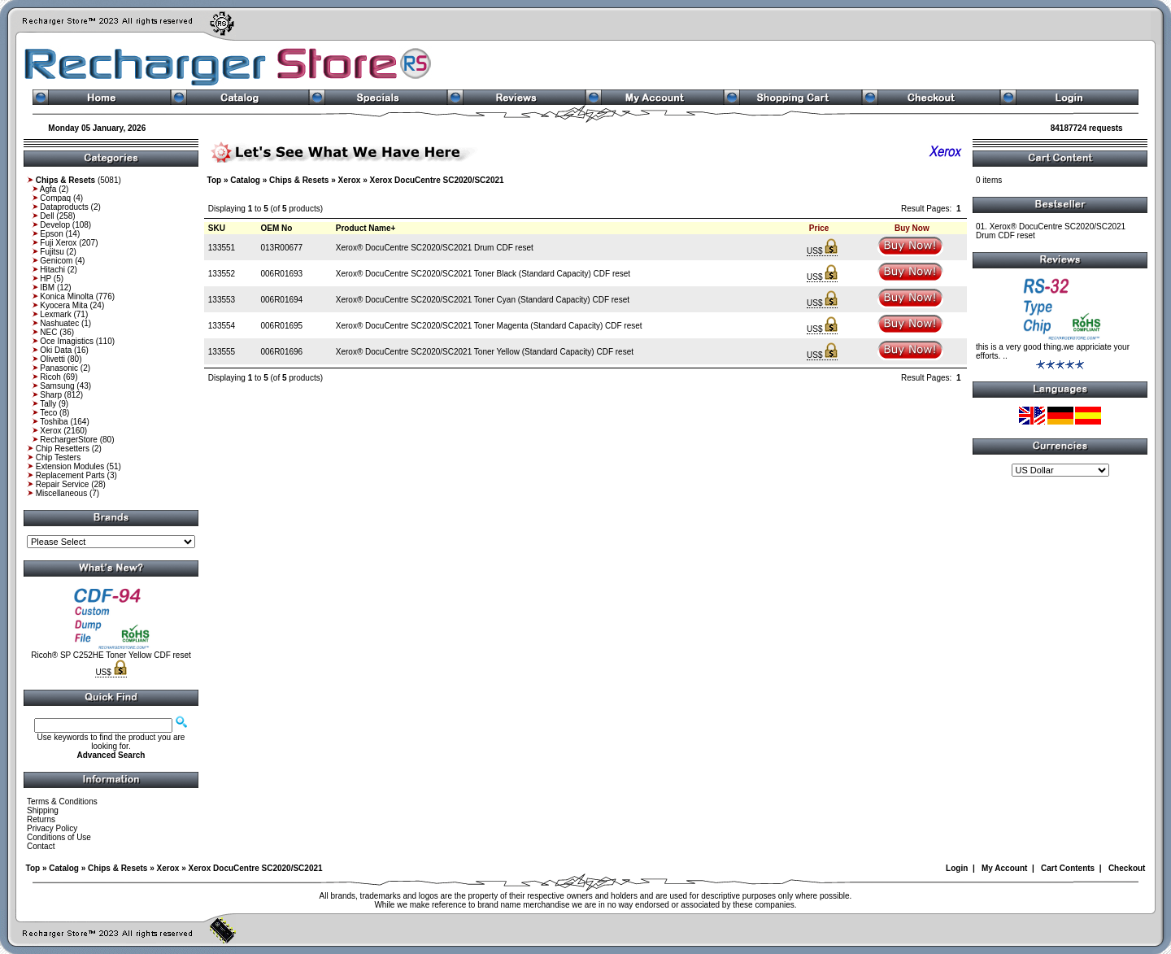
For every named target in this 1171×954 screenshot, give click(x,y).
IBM (47, 287)
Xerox (50, 430)
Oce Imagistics (67, 341)
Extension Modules (70, 466)
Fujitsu (51, 251)
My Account (1004, 868)
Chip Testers (58, 457)
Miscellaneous (61, 493)
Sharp (51, 394)
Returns (41, 819)
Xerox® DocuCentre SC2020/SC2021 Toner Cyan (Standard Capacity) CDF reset (482, 299)
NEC (48, 332)
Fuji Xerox (58, 242)
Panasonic (59, 368)
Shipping (43, 810)
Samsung (57, 385)
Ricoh (50, 376)
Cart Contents (1068, 868)
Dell (47, 215)
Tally (48, 403)
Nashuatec (59, 323)
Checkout (1127, 868)
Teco (48, 412)
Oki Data (56, 350)
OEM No (276, 228)
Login (957, 868)
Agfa (48, 189)
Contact (40, 846)
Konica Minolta (67, 296)
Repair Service (62, 484)
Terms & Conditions (62, 801)
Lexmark (55, 314)
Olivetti (52, 359)
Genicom (56, 260)
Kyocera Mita (63, 305)
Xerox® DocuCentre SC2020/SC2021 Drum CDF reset (434, 247)
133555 (221, 351)
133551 (221, 247)
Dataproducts (64, 207)
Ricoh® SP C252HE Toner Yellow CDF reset (111, 655)
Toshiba (53, 421)
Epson (51, 233)
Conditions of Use (59, 837)
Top (214, 180)
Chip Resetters (62, 448)
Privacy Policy (52, 828)
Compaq (55, 198)
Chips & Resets (299, 180)
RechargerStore (69, 439)
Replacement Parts (70, 475)
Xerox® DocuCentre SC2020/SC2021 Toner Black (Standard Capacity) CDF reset (483, 273)
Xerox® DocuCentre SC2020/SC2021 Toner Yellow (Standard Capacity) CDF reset (484, 351)
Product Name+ (366, 228)
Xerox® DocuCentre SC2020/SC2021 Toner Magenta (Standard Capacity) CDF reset (489, 325)
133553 (221, 299)
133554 (221, 325)
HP (45, 278)
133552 (221, 273)
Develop (55, 224)
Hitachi (52, 269)
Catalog (245, 180)
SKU (216, 228)
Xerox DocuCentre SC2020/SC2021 (436, 180)
